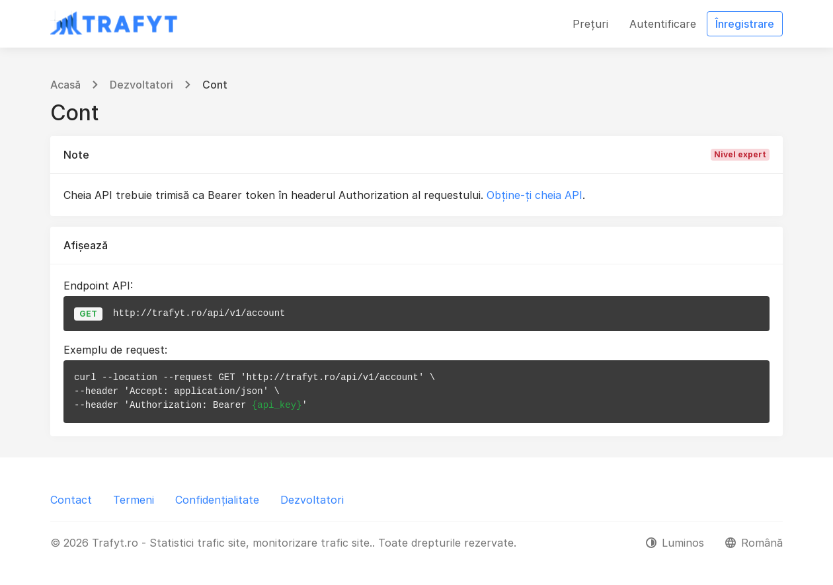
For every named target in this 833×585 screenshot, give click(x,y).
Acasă (65, 84)
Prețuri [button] (590, 23)
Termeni (133, 499)
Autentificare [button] (662, 23)
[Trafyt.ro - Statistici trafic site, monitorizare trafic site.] (114, 24)
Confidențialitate (217, 499)
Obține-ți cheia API (534, 195)
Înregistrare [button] (744, 23)
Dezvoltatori (141, 84)
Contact (71, 499)
